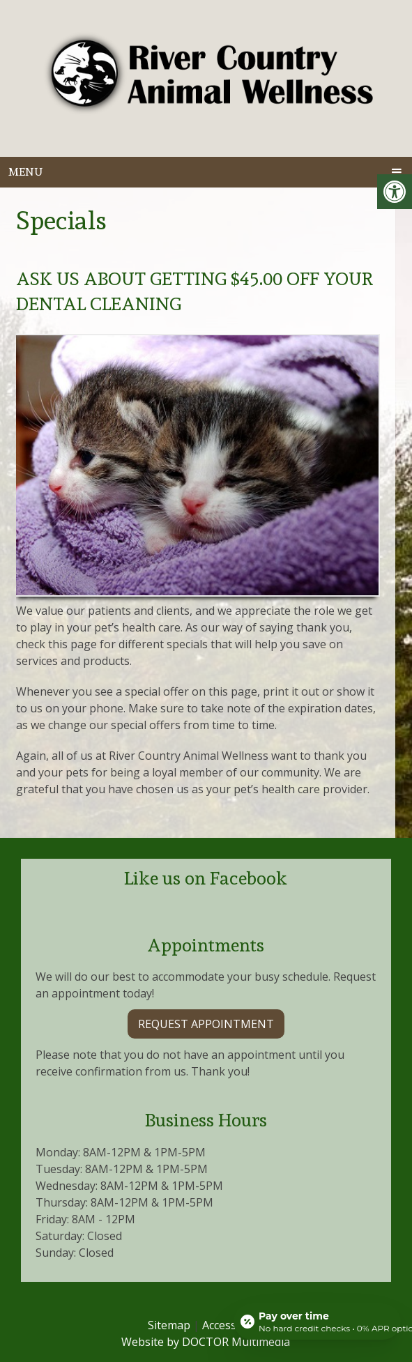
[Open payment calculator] (317, 1321)
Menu (25, 171)
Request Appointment (206, 1024)
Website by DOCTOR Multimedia (205, 1341)
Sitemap (169, 1325)
